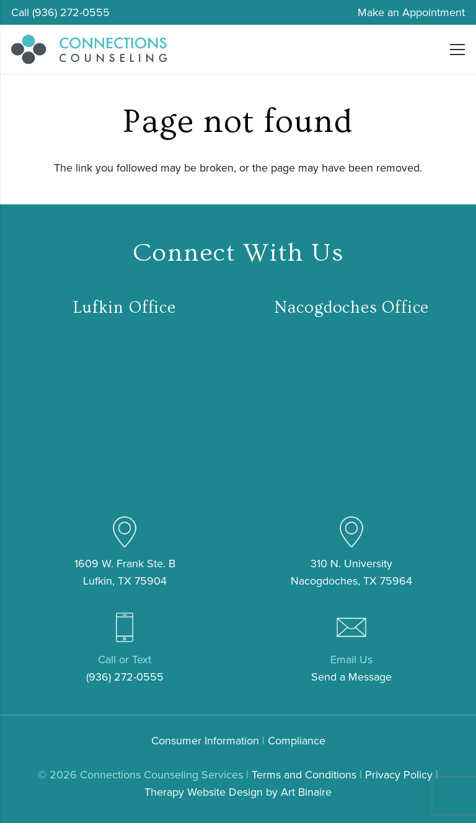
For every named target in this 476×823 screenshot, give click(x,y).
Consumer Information (205, 741)
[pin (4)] (124, 531)
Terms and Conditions (304, 775)
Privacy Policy (399, 775)
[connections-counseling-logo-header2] (89, 49)
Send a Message (351, 677)
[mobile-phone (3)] (124, 627)
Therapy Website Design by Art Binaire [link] (238, 792)
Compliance (296, 741)
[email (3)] (351, 627)
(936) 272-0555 (125, 677)
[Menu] (457, 49)
